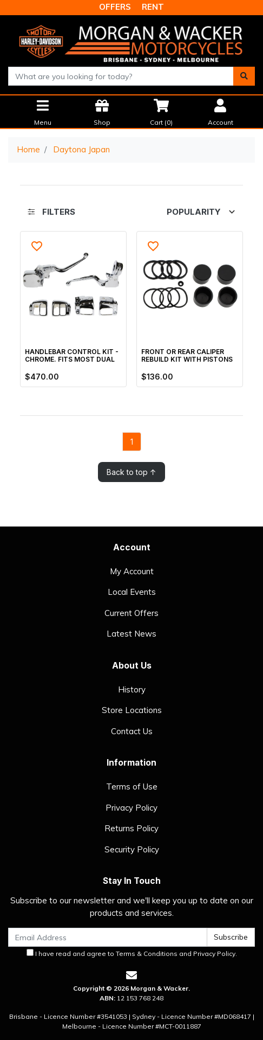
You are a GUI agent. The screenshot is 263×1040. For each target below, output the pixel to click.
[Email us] (131, 975)
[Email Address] (107, 937)
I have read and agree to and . (132, 953)
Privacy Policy (131, 808)
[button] (37, 246)
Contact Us (132, 731)
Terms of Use (131, 786)
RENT (153, 7)
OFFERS (115, 7)
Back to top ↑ (131, 472)
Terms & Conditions (146, 953)
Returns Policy (131, 828)
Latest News (131, 633)
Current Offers (131, 613)
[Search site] (244, 76)
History (132, 689)
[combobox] (121, 76)
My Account (132, 571)
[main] (131, 356)
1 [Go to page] (131, 441)
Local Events (132, 592)
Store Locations (132, 710)
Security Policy (131, 849)
